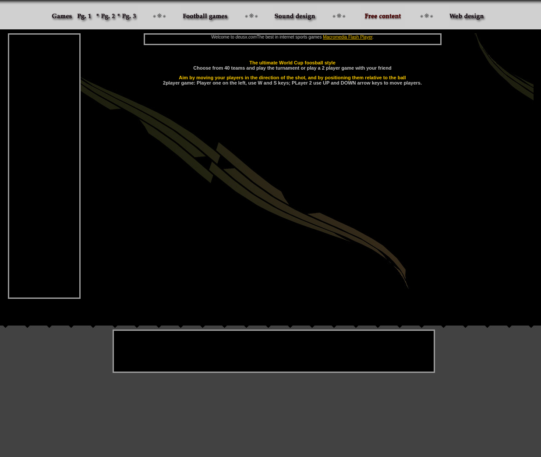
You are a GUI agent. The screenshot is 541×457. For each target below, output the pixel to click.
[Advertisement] (44, 166)
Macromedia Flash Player (347, 37)
